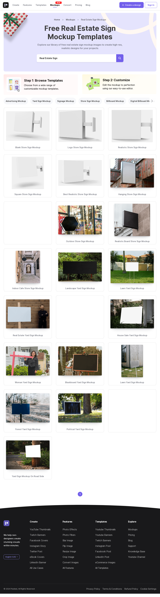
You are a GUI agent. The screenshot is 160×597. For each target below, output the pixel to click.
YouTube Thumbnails (40, 529)
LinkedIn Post (102, 556)
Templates (41, 5)
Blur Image (68, 540)
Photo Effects (70, 529)
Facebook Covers (39, 540)
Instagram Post (103, 545)
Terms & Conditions (105, 590)
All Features (68, 567)
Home (57, 19)
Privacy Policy (86, 590)
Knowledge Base (136, 551)
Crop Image (68, 556)
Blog (88, 5)
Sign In (151, 5)
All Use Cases (36, 567)
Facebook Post (103, 551)
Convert (67, 5)
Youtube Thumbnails (105, 529)
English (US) (10, 557)
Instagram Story (38, 545)
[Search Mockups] (76, 58)
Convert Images (71, 562)
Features (27, 5)
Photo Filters (69, 534)
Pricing (78, 5)
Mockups (55, 5)
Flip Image (68, 545)
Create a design (131, 5)
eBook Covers (37, 556)
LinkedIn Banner (38, 562)
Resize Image (69, 551)
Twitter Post (36, 551)
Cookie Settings (144, 590)
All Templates (101, 567)
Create (15, 5)
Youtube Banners (103, 534)
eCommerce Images (105, 562)
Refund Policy (127, 590)
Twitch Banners (37, 534)
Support (132, 545)
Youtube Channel (136, 556)
